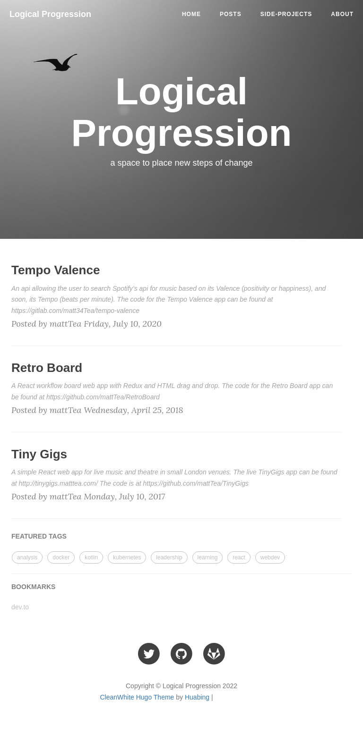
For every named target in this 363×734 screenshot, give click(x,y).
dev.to (20, 607)
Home (191, 14)
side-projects (286, 14)
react (239, 557)
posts (231, 14)
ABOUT (342, 14)
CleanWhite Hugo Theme (137, 697)
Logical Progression (50, 14)
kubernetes (127, 557)
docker (60, 557)
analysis (27, 557)
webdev (270, 557)
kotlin (91, 557)
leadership (169, 557)
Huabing (197, 697)
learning (208, 557)
